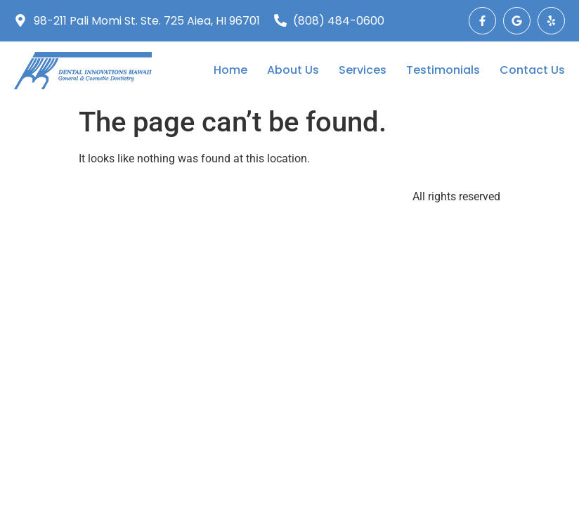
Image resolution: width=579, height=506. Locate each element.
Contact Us (532, 70)
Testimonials (443, 70)
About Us (293, 70)
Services (362, 70)
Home (230, 70)
